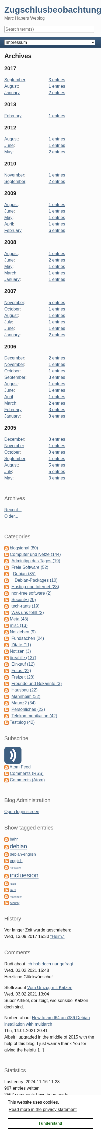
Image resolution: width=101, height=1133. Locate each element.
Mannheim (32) (25, 696)
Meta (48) (19, 619)
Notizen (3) (20, 651)
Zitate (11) (21, 645)
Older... (11, 516)
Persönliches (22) (28, 709)
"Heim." (57, 936)
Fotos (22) (21, 670)
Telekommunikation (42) (34, 716)
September (14, 79)
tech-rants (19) (25, 606)
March (10, 273)
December (14, 358)
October (12, 309)
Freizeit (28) (22, 677)
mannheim (16, 896)
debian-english (23, 854)
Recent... (13, 509)
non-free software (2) (31, 593)
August (11, 86)
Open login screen (21, 811)
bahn (14, 839)
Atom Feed (20, 767)
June (9, 145)
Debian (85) (24, 573)
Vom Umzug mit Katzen (49, 987)
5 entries (56, 302)
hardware (15, 867)
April (8, 224)
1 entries (56, 86)
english (16, 861)
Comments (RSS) (26, 773)
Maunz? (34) (23, 703)
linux (13, 890)
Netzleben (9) (23, 632)
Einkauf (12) (22, 664)
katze (13, 883)
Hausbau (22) (24, 690)
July (8, 322)
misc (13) (18, 625)
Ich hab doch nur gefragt (49, 964)
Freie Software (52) (29, 567)
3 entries (56, 79)
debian (18, 846)
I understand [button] (50, 1123)
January (12, 92)
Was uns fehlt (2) (27, 612)
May (8, 152)
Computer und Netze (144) (35, 554)
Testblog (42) (22, 722)
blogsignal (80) (24, 548)
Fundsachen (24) (27, 638)
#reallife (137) (23, 657)
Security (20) (23, 599)
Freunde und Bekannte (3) (36, 683)
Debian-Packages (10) (36, 580)
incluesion (24, 875)
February (13, 116)
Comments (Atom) (27, 780)
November (14, 175)
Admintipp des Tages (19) (35, 561)
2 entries (56, 92)
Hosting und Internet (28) (35, 586)
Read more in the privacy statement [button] (43, 1109)
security (14, 903)
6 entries (56, 230)
